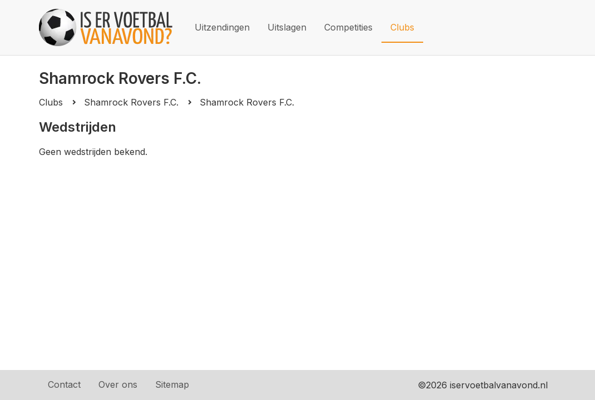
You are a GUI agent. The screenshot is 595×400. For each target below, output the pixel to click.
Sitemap (172, 384)
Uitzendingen (222, 27)
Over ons (117, 384)
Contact (64, 384)
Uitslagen (286, 27)
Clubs (402, 27)
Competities (348, 27)
